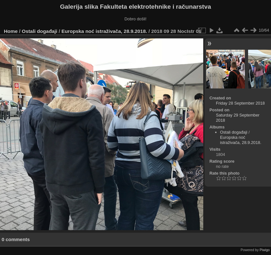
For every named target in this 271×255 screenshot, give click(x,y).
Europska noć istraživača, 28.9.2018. (104, 31)
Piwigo (265, 250)
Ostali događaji (39, 31)
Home (11, 31)
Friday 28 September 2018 (240, 103)
